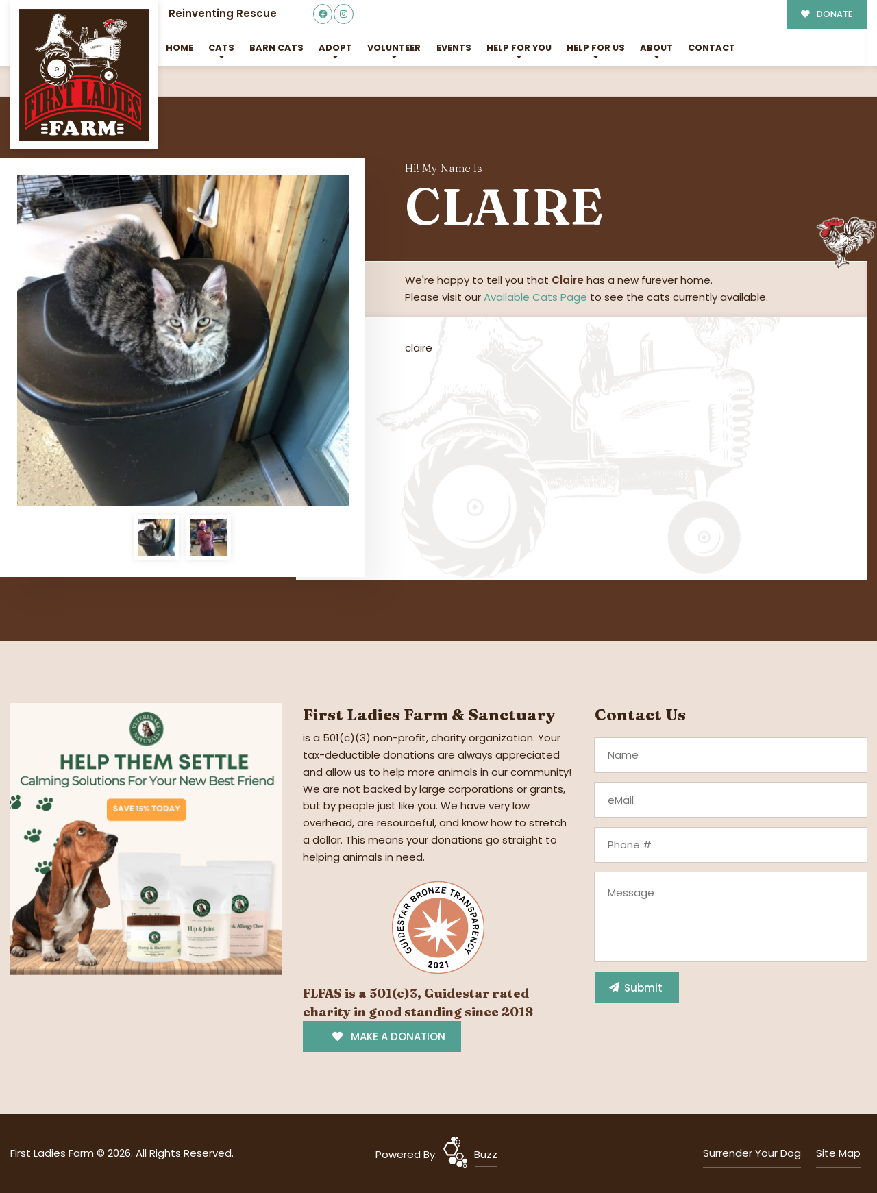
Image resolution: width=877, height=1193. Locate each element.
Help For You (519, 47)
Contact (711, 47)
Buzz (485, 1154)
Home (179, 47)
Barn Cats (276, 47)
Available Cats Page (535, 297)
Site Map (838, 1153)
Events (453, 47)
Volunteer (394, 47)
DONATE (826, 14)
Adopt (335, 47)
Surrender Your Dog (752, 1153)
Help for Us (596, 47)
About (656, 47)
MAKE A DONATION (388, 1036)
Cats (221, 47)
